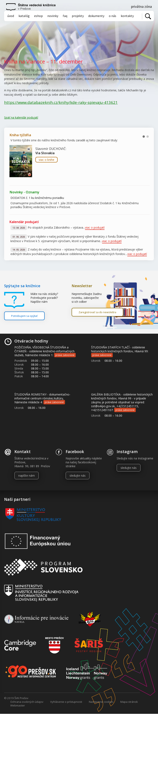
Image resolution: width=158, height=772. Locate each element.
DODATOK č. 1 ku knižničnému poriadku (37, 198)
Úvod (10, 16)
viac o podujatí (95, 227)
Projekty (78, 16)
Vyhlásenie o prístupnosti (66, 702)
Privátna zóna (141, 6)
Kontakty (127, 16)
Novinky (52, 16)
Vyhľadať (148, 16)
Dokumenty (96, 16)
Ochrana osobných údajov (26, 702)
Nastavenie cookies (101, 702)
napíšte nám (26, 475)
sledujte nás (78, 475)
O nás (112, 16)
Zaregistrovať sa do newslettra (97, 312)
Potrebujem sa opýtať (24, 316)
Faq (65, 16)
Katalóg (24, 16)
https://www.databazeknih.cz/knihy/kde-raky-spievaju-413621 (61, 102)
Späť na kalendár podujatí (21, 117)
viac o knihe (46, 160)
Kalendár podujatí (24, 221)
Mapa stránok (129, 702)
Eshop (38, 16)
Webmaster (17, 705)
